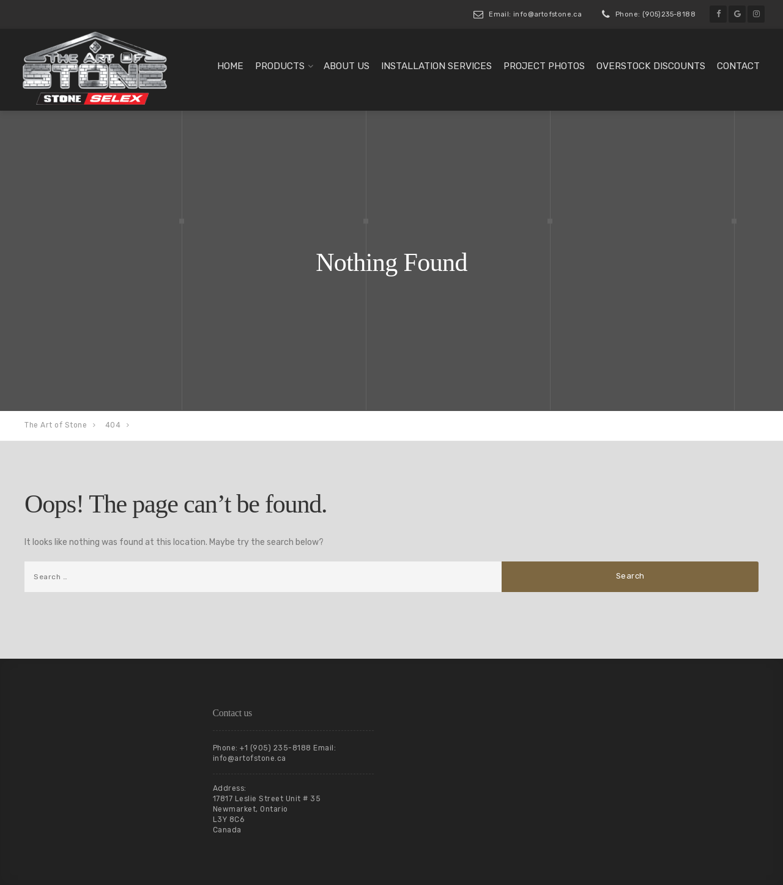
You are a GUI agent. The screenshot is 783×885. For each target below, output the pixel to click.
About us (346, 66)
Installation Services (436, 66)
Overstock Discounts (650, 66)
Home (230, 66)
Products (280, 66)
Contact (738, 66)
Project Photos (544, 66)
